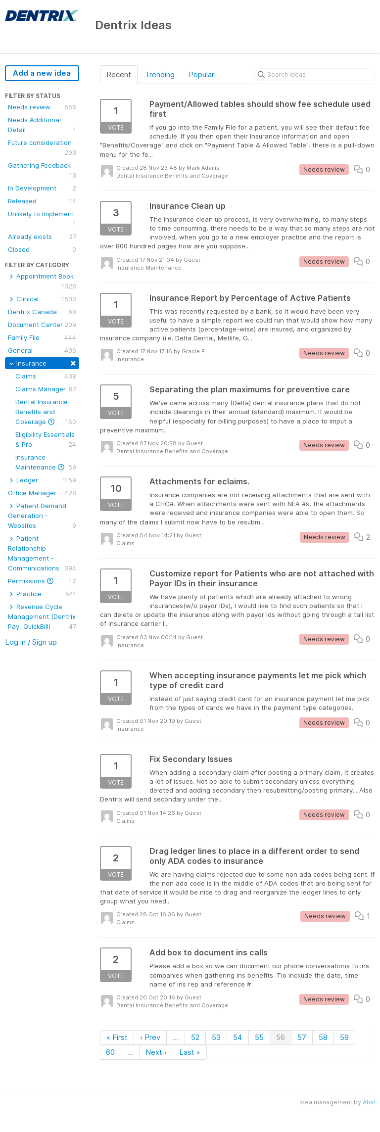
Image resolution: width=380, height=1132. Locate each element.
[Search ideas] (314, 74)
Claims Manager (45, 389)
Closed (42, 249)
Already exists (42, 236)
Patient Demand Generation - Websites (42, 516)
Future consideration (42, 148)
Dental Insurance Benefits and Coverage (45, 412)
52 (195, 1037)
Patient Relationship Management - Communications (42, 553)
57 (301, 1037)
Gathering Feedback (42, 170)
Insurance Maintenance (45, 462)
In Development (42, 188)
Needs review (42, 107)
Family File (42, 337)
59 (344, 1037)
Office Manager (42, 493)
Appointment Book (42, 281)
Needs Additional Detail (42, 125)
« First (117, 1037)
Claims (45, 376)
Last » (189, 1052)
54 (237, 1037)
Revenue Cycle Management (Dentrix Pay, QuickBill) (42, 617)
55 (259, 1037)
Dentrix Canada (42, 312)
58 (323, 1037)
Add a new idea (42, 73)
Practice (42, 594)
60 (110, 1052)
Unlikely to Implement (42, 219)
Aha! (369, 1102)
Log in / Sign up (31, 642)
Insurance (42, 362)
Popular (201, 74)
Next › (156, 1052)
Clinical (42, 299)
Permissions (42, 581)
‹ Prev (150, 1037)
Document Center (42, 325)
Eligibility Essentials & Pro (45, 439)
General (42, 350)
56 (280, 1037)
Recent (118, 74)
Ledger (42, 480)
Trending (160, 74)
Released (42, 201)
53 (216, 1037)
